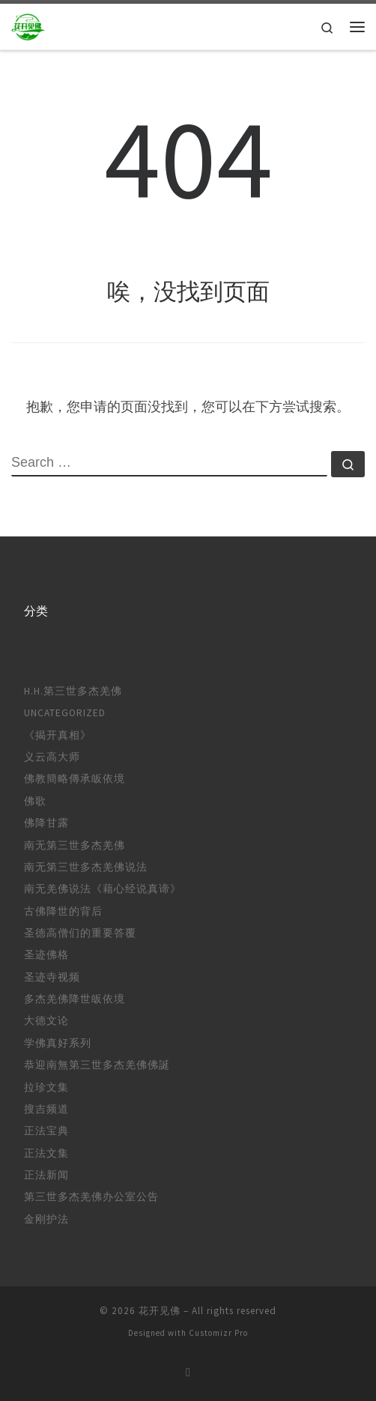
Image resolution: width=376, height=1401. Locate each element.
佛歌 (35, 801)
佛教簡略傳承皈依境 (74, 778)
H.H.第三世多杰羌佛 (73, 691)
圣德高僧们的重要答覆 (80, 933)
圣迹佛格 (46, 954)
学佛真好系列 (57, 1043)
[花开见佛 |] (28, 24)
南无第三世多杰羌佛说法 (86, 867)
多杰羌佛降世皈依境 (74, 999)
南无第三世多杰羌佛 (74, 845)
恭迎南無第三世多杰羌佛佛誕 (97, 1065)
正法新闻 (46, 1175)
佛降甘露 (46, 823)
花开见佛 (160, 1310)
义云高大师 (52, 757)
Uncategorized (65, 712)
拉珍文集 (46, 1087)
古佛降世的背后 (63, 911)
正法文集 (46, 1153)
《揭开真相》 (57, 735)
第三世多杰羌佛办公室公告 (91, 1196)
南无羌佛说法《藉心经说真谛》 (102, 889)
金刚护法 (46, 1219)
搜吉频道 (46, 1109)
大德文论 (46, 1020)
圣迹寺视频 (52, 977)
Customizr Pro (218, 1333)
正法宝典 (46, 1131)
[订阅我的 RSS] (188, 1372)
